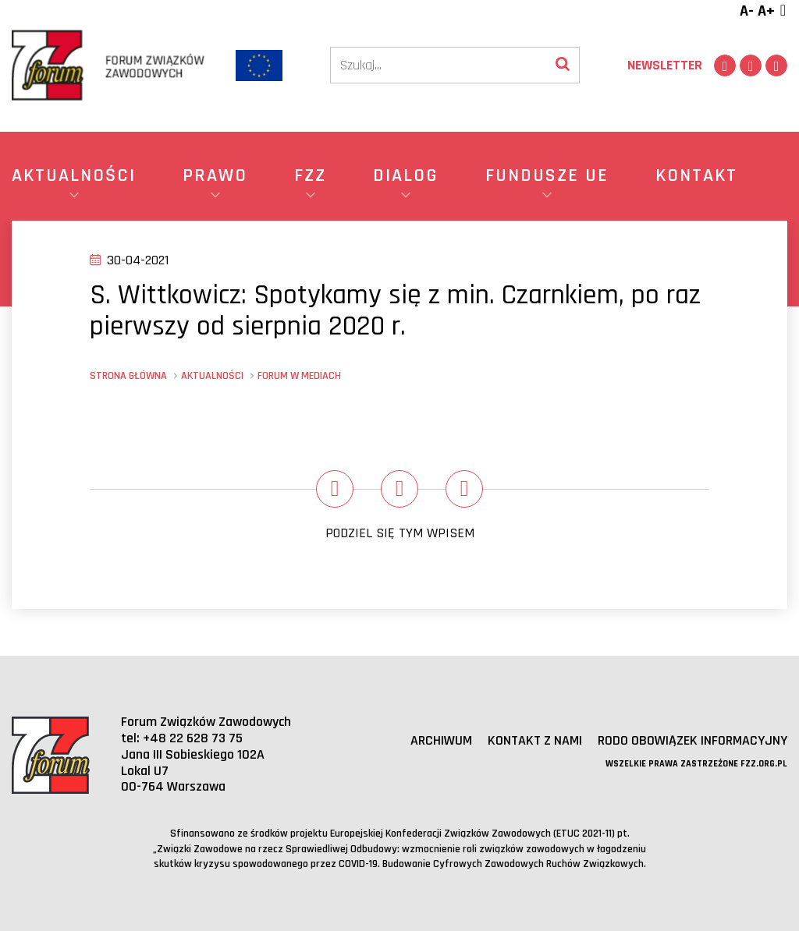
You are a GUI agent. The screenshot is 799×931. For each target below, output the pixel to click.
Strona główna (128, 376)
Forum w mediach (299, 376)
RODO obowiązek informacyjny (692, 740)
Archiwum (441, 740)
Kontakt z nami (535, 740)
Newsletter (664, 65)
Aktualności (212, 376)
